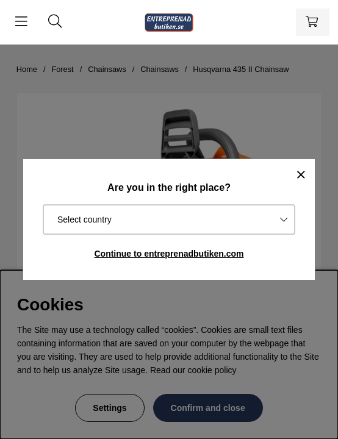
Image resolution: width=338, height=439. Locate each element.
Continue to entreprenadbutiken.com (168, 254)
